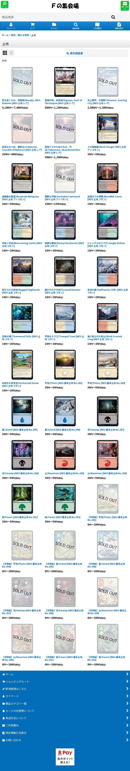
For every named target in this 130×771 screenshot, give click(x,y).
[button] (4, 4)
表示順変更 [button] (75, 53)
